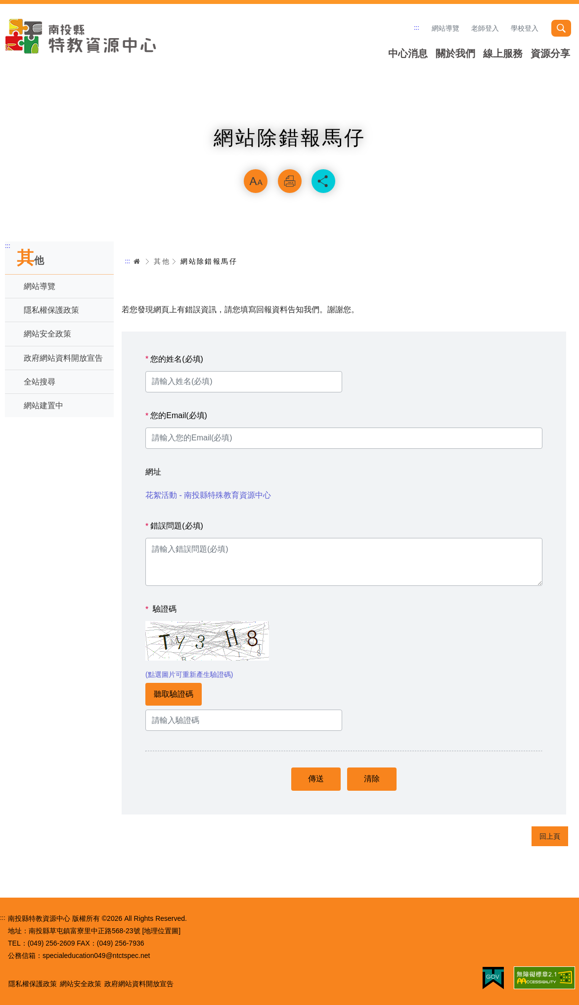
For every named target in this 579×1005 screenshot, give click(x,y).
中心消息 (408, 53)
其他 (162, 261)
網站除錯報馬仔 (208, 261)
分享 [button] (323, 181)
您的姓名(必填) (174, 359)
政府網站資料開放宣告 (63, 358)
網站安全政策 (47, 334)
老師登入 (485, 28)
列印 (290, 181)
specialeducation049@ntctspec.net (96, 955)
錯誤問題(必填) (174, 526)
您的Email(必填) (176, 415)
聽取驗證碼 (173, 694)
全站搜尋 (39, 382)
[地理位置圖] (161, 931)
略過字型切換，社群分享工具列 (289, 156)
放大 (255, 181)
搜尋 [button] (561, 28)
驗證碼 (161, 609)
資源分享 (550, 53)
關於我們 (455, 53)
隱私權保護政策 (51, 310)
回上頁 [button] (549, 836)
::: (416, 27)
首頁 (137, 261)
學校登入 (524, 28)
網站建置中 (43, 405)
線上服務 (503, 53)
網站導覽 (445, 28)
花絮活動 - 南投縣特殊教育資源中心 (208, 495)
